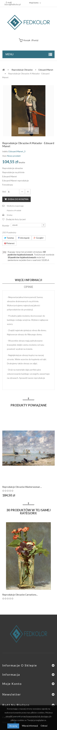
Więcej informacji (30, 725)
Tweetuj (9, 238)
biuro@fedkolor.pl (13, 4)
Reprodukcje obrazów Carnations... (20, 594)
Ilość (4, 191)
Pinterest (9, 243)
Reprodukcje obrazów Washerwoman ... (22, 486)
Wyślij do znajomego (15, 206)
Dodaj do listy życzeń (16, 219)
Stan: (4, 155)
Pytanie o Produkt (14, 210)
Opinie (28, 287)
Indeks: (5, 151)
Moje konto (12, 683)
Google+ (39, 238)
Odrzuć (44, 725)
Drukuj (9, 215)
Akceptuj (13, 726)
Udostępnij (23, 238)
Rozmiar (6, 225)
